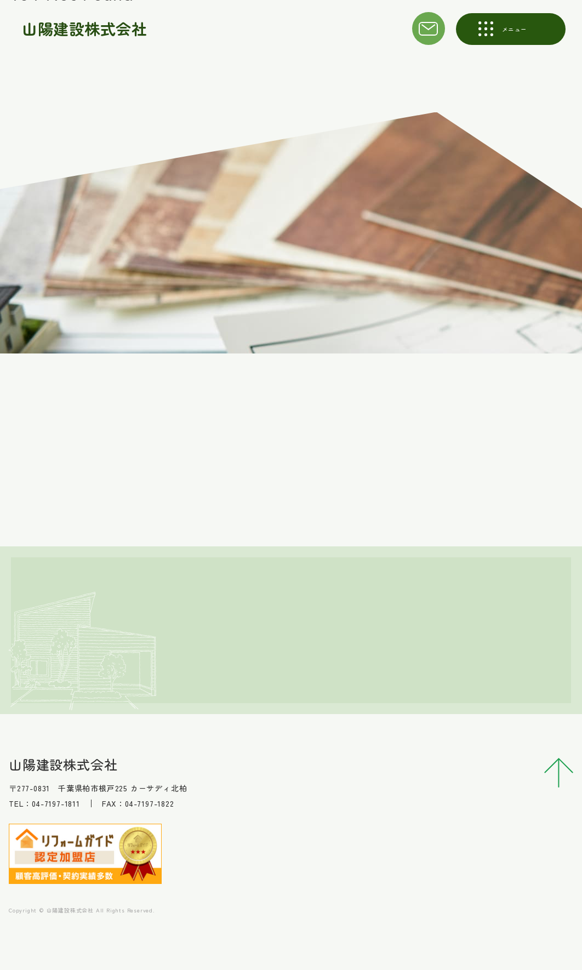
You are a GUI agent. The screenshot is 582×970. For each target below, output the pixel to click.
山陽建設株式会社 (85, 28)
